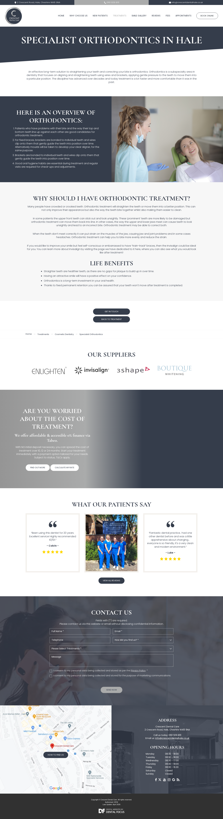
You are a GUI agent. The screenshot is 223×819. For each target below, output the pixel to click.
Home (61, 15)
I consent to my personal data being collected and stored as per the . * (100, 670)
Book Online (207, 15)
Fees (168, 15)
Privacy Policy (138, 670)
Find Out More (37, 467)
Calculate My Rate (64, 467)
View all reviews (111, 580)
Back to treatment (111, 319)
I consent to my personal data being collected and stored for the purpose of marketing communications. (112, 675)
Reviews (156, 15)
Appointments (183, 15)
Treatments (119, 15)
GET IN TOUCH (111, 311)
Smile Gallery (139, 15)
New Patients (100, 15)
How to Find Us (56, 754)
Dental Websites (113, 809)
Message (111, 660)
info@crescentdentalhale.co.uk (187, 2)
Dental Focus (115, 812)
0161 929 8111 (113, 2)
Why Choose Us (78, 15)
